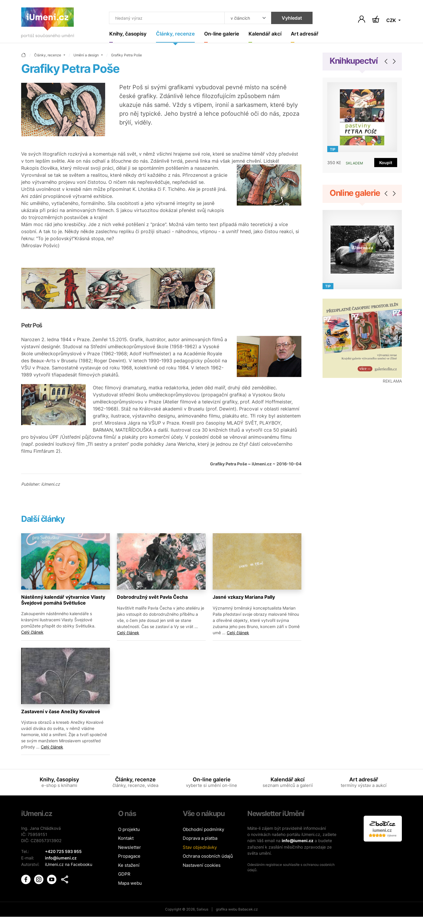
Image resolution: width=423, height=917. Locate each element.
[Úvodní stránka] (47, 24)
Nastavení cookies (202, 865)
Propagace (129, 856)
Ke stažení (129, 865)
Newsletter (129, 847)
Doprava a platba (200, 838)
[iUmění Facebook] (26, 878)
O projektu (129, 829)
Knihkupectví (354, 61)
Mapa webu (130, 883)
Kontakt (126, 838)
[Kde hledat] (244, 18)
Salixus (202, 909)
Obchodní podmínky (203, 829)
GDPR (124, 874)
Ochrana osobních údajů (208, 856)
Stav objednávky (200, 847)
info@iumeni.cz (297, 840)
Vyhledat (288, 18)
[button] (64, 879)
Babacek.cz (248, 909)
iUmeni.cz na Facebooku (68, 864)
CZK (391, 20)
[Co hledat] (165, 18)
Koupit (385, 162)
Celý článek (32, 632)
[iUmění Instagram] (39, 878)
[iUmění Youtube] (52, 878)
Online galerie (355, 193)
